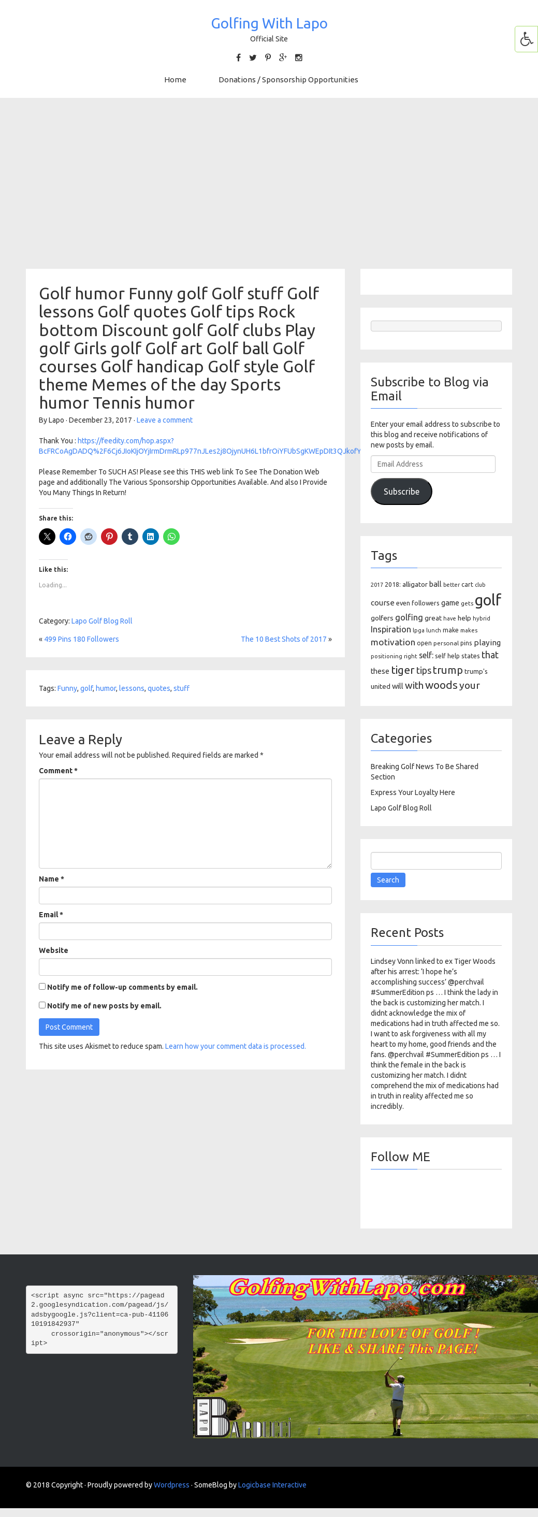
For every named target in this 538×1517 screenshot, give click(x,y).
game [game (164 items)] (450, 602)
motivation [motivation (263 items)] (393, 642)
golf (86, 688)
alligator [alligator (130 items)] (415, 584)
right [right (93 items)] (410, 656)
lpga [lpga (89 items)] (419, 630)
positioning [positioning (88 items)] (386, 656)
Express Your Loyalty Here (413, 792)
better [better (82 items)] (451, 585)
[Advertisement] (269, 183)
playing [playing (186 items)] (487, 642)
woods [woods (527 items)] (441, 684)
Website (53, 950)
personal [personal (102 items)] (446, 643)
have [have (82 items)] (449, 618)
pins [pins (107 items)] (466, 643)
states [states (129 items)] (470, 655)
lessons (131, 688)
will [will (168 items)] (397, 686)
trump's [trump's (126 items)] (476, 671)
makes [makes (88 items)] (468, 630)
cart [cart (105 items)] (467, 584)
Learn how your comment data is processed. (235, 1046)
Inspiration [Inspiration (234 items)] (391, 629)
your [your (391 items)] (469, 685)
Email (51, 915)
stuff (181, 688)
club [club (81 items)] (480, 585)
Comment (58, 771)
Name (51, 879)
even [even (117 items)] (403, 602)
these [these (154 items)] (380, 671)
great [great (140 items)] (433, 618)
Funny (67, 688)
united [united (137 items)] (380, 686)
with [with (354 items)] (414, 685)
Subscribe (401, 491)
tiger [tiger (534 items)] (403, 669)
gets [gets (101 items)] (467, 603)
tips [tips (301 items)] (423, 670)
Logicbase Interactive (272, 1485)
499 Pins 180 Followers (81, 639)
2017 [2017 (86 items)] (377, 585)
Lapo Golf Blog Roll (102, 621)
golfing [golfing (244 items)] (409, 617)
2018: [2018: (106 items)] (393, 584)
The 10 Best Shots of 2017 (284, 639)
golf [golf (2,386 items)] (488, 600)
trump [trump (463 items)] (448, 670)
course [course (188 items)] (383, 602)
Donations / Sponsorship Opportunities (288, 79)
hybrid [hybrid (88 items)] (481, 618)
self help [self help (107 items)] (447, 656)
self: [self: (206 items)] (426, 655)
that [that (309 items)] (490, 654)
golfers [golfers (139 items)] (382, 618)
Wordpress (172, 1485)
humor (106, 688)
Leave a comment (165, 420)
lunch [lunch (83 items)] (433, 630)
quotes (159, 688)
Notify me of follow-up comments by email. (122, 987)
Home (175, 79)
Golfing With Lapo (269, 23)
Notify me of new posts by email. (104, 1006)
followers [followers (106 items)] (426, 603)
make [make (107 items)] (451, 630)
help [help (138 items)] (464, 618)
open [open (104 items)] (424, 643)
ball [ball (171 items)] (435, 584)
